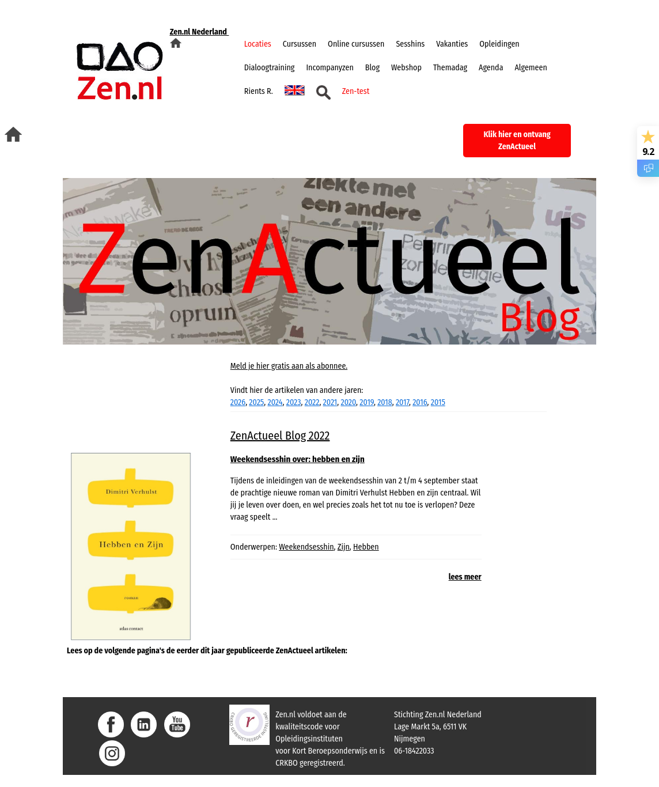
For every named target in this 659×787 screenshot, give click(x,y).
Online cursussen (356, 44)
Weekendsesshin (306, 547)
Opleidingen (499, 44)
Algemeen (531, 68)
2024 (275, 402)
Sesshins (410, 44)
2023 (293, 402)
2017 (402, 402)
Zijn (344, 547)
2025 (256, 402)
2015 (438, 402)
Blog (372, 68)
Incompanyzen (329, 68)
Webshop (406, 68)
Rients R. (258, 91)
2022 (312, 402)
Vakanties (452, 44)
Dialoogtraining (269, 68)
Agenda (491, 68)
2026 (237, 402)
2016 (419, 402)
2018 (384, 402)
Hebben (366, 547)
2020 (348, 402)
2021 (330, 402)
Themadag (450, 68)
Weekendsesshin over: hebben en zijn (297, 459)
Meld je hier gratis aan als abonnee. (288, 366)
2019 (366, 402)
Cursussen (299, 44)
